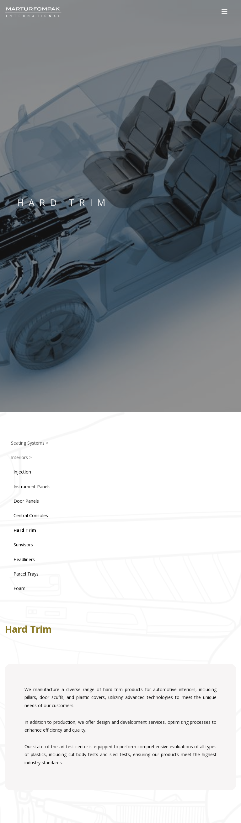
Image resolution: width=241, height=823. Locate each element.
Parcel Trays (26, 574)
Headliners (24, 559)
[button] (224, 12)
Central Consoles (30, 515)
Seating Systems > (29, 443)
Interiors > (21, 457)
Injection (22, 472)
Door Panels (26, 501)
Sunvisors (23, 545)
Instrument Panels (32, 487)
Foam (19, 588)
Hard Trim (24, 530)
